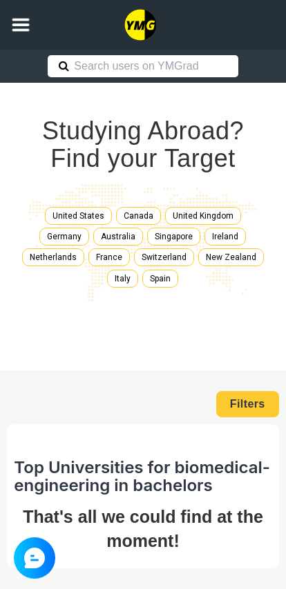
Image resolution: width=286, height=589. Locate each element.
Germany (64, 236)
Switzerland (164, 257)
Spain (160, 278)
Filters (247, 404)
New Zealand (231, 257)
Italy (123, 278)
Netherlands (53, 257)
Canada (138, 216)
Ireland (225, 236)
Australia (118, 236)
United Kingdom (203, 216)
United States (78, 216)
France (109, 257)
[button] (20, 24)
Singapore (174, 236)
